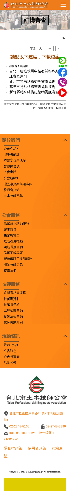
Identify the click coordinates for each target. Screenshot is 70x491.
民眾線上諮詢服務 (16, 224)
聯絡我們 (10, 270)
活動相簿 (10, 362)
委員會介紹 (12, 190)
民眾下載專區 (13, 253)
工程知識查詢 (13, 310)
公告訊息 (10, 351)
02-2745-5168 (19, 426)
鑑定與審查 (12, 235)
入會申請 (10, 172)
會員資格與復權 (15, 292)
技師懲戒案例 (13, 322)
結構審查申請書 (18, 66)
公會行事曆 (12, 357)
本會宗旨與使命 (15, 160)
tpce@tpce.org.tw (22, 433)
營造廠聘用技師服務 (18, 259)
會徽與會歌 (12, 166)
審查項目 (10, 229)
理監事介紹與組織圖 (18, 184)
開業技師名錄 (13, 264)
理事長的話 (12, 154)
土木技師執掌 (13, 195)
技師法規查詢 (13, 316)
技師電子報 (12, 305)
